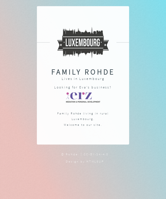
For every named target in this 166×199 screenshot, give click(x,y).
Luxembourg (91, 79)
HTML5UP (95, 161)
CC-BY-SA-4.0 (96, 154)
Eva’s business (94, 87)
